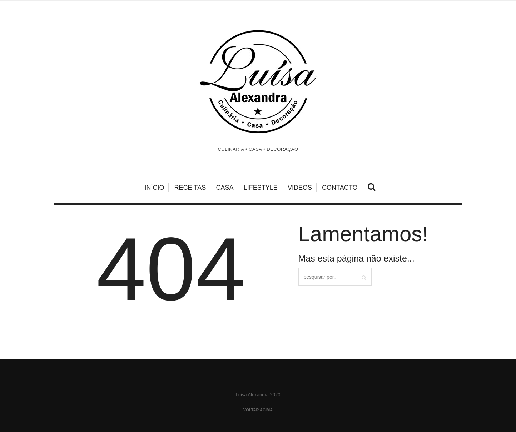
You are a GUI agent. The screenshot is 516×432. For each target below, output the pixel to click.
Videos (300, 187)
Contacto (339, 187)
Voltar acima (258, 410)
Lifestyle (261, 187)
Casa (224, 187)
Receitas (190, 187)
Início (154, 187)
